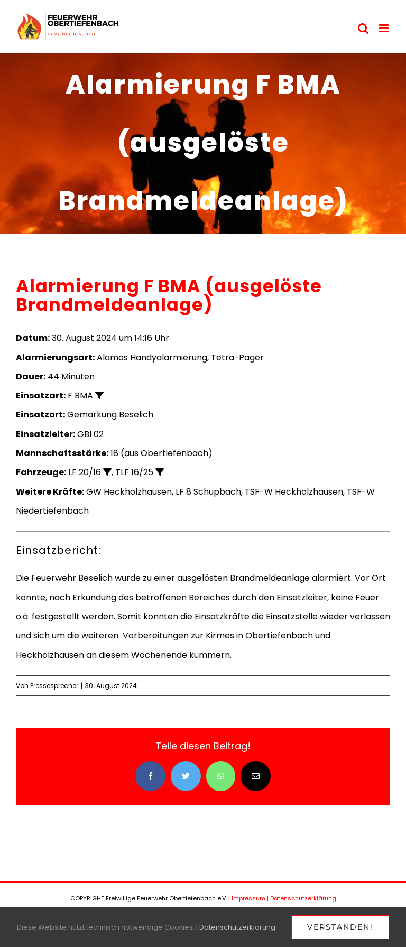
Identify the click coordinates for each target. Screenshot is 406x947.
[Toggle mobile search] (363, 28)
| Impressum (246, 898)
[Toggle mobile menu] (384, 28)
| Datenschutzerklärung (301, 898)
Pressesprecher (54, 685)
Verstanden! (340, 927)
